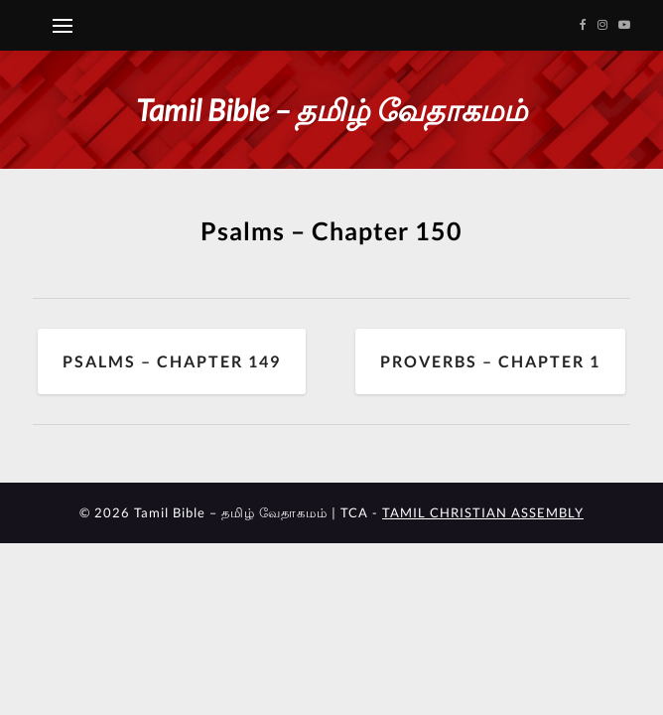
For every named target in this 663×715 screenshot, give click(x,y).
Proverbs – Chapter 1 (490, 361)
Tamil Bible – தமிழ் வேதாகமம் (331, 109)
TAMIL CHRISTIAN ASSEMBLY (483, 512)
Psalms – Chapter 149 (172, 361)
